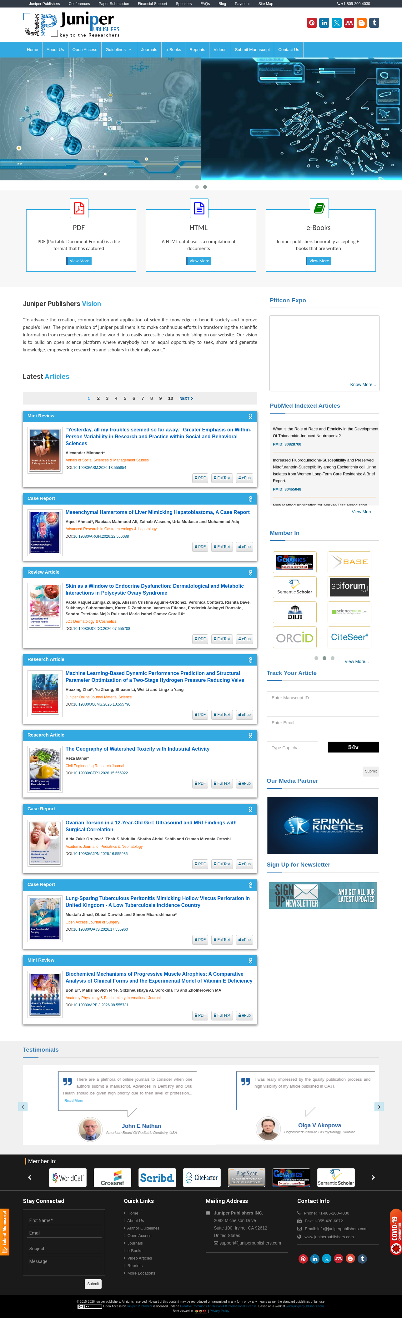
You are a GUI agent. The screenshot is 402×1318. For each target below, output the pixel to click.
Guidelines (118, 49)
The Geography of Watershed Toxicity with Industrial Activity (138, 749)
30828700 (292, 455)
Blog (222, 4)
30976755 (292, 423)
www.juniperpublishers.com (329, 1237)
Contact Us (288, 49)
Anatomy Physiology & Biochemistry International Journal (113, 998)
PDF (200, 478)
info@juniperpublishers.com (342, 1228)
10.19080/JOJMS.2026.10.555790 (101, 704)
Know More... (363, 384)
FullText (222, 478)
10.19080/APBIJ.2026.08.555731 (100, 1005)
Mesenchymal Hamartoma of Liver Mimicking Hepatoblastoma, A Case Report (158, 512)
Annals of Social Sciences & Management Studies (107, 460)
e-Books (173, 49)
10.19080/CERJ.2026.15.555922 (100, 773)
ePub (245, 478)
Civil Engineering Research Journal (95, 766)
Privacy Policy (219, 1311)
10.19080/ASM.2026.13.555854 (99, 467)
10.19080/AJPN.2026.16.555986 (100, 854)
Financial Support (152, 4)
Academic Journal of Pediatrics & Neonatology (104, 846)
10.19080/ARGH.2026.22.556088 (101, 536)
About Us (55, 49)
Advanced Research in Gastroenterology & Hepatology (111, 529)
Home (32, 49)
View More (79, 261)
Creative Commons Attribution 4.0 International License (218, 1306)
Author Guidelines (143, 1228)
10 (170, 398)
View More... (364, 511)
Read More (58, 1101)
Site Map (266, 4)
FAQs (205, 4)
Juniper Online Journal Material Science (99, 697)
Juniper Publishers (44, 4)
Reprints (197, 49)
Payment (242, 4)
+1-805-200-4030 (353, 4)
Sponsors (184, 4)
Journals (149, 49)
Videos (220, 49)
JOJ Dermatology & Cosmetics (91, 621)
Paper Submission (114, 4)
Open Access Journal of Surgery (92, 922)
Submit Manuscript (252, 49)
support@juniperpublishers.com (250, 1242)
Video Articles (140, 1258)
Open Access (85, 49)
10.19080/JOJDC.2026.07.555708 (101, 628)
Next (186, 398)
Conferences (79, 4)
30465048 (292, 500)
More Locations (141, 1273)
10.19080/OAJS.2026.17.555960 (100, 929)
